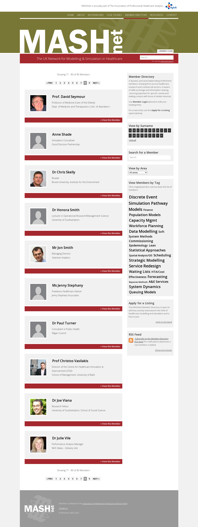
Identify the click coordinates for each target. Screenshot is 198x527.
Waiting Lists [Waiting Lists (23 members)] (139, 271)
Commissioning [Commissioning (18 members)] (141, 241)
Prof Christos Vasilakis (70, 361)
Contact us (63, 508)
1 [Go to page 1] (56, 83)
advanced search (167, 61)
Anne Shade (62, 134)
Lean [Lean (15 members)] (152, 245)
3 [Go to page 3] (64, 83)
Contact (172, 14)
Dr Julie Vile (61, 438)
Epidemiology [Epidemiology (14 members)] (138, 245)
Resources (156, 14)
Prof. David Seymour (68, 96)
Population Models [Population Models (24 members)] (145, 214)
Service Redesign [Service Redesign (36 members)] (145, 266)
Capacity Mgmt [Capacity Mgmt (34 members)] (143, 220)
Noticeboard (96, 14)
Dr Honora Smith (66, 210)
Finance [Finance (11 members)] (148, 210)
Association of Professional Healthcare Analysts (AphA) (105, 503)
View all (132, 140)
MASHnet (71, 41)
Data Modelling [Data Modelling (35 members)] (143, 231)
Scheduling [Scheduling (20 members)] (162, 255)
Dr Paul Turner (64, 323)
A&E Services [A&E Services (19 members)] (158, 281)
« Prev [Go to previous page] (50, 83)
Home (70, 14)
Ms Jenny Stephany (67, 285)
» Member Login (165, 51)
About (81, 14)
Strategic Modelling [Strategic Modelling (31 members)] (147, 260)
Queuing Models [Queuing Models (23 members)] (142, 292)
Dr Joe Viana (62, 400)
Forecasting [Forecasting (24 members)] (157, 276)
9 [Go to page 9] (89, 83)
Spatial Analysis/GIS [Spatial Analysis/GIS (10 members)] (140, 255)
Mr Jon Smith (62, 247)
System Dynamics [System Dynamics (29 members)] (145, 286)
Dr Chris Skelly (63, 172)
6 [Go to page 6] (76, 83)
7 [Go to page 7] (81, 83)
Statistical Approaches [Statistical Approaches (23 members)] (147, 250)
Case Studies (114, 14)
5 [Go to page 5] (72, 83)
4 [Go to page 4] (68, 83)
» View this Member (110, 120)
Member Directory (136, 14)
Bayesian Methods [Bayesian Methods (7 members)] (138, 282)
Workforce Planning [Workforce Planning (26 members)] (146, 225)
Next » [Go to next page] (96, 83)
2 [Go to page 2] (60, 83)
